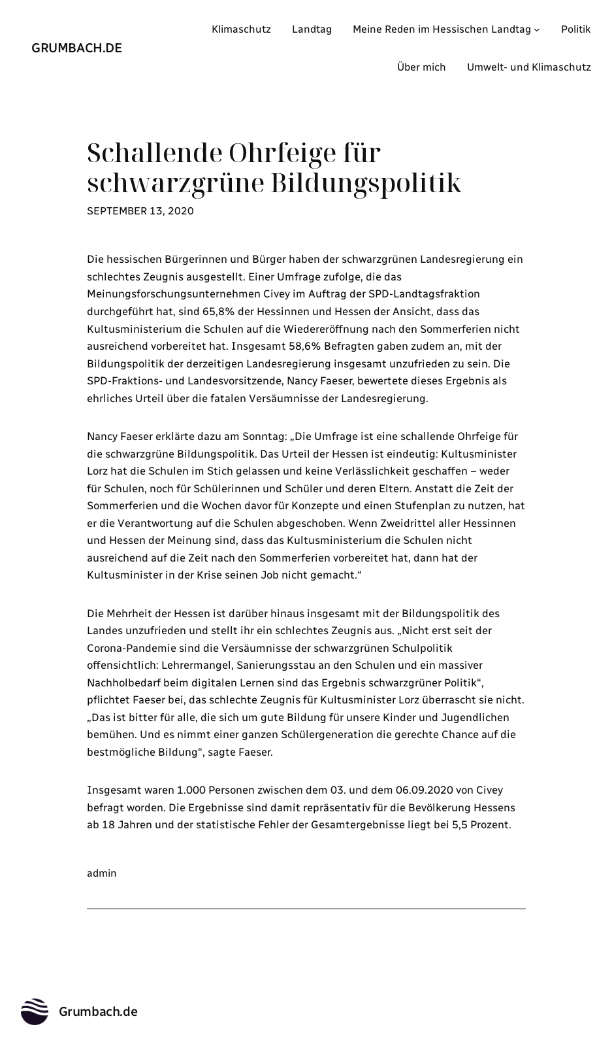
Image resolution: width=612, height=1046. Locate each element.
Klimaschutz (241, 29)
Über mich (421, 67)
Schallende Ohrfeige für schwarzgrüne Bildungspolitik (274, 167)
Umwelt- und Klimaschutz (529, 67)
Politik (576, 29)
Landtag (312, 29)
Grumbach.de (77, 48)
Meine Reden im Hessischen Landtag (442, 29)
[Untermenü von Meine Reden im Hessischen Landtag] (537, 29)
